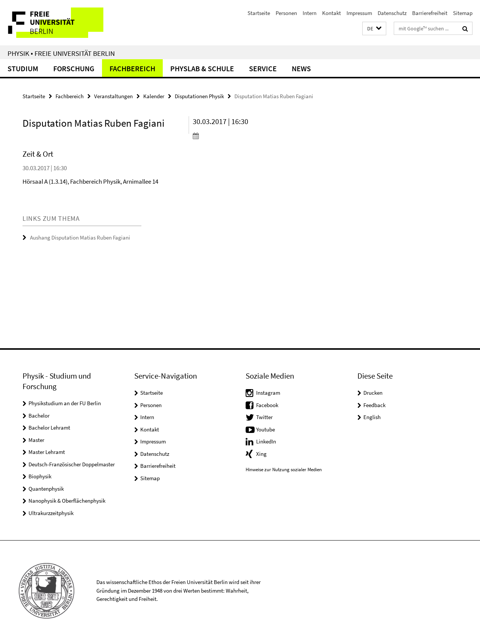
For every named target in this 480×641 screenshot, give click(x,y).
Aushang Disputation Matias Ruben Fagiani (80, 237)
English (372, 417)
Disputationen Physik (199, 96)
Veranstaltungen (113, 96)
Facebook (267, 405)
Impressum (359, 12)
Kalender (153, 96)
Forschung (73, 68)
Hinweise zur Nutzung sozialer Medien (284, 469)
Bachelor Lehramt (49, 427)
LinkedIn (266, 441)
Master (36, 439)
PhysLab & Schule (202, 68)
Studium (23, 68)
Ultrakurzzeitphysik (51, 513)
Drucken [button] (372, 392)
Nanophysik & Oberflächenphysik (66, 500)
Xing (261, 453)
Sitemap (462, 12)
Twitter (264, 417)
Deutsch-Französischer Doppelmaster (71, 464)
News (301, 68)
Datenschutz (392, 12)
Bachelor (39, 415)
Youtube (265, 429)
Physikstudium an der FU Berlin (64, 403)
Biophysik (39, 476)
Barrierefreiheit (429, 12)
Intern (309, 12)
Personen (286, 12)
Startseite (259, 12)
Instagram (268, 392)
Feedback (374, 405)
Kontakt (331, 12)
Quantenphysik (46, 488)
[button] (374, 29)
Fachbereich (132, 68)
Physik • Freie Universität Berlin (61, 53)
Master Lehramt (46, 451)
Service (263, 68)
